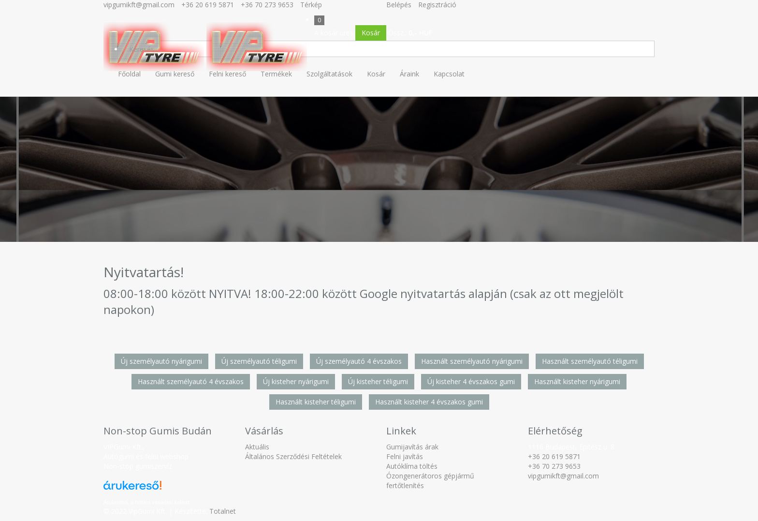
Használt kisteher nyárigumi (577, 381)
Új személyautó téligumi (259, 361)
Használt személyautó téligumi (590, 361)
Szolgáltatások (329, 73)
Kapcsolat (449, 73)
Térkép (311, 4)
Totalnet (222, 511)
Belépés (398, 4)
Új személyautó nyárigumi (161, 361)
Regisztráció (437, 4)
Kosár (371, 32)
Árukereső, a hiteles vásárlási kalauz (146, 502)
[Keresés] (389, 49)
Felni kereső (227, 73)
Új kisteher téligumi (378, 381)
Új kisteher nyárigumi (296, 381)
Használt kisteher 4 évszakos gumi (429, 401)
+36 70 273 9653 (267, 4)
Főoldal (129, 73)
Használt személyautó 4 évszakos (191, 381)
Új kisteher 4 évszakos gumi (471, 381)
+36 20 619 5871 (207, 4)
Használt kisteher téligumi (316, 401)
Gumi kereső (174, 73)
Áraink (409, 73)
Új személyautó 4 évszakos (359, 361)
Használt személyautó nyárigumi (472, 361)
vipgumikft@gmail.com (139, 4)
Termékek (276, 73)
